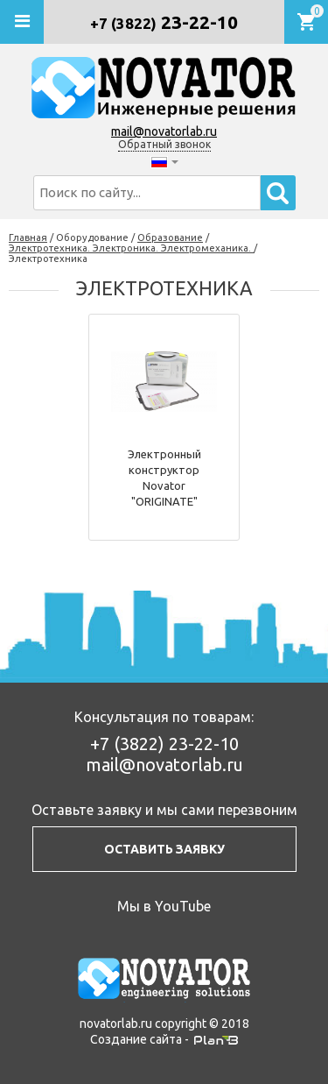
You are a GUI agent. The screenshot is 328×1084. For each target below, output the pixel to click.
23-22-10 (164, 21)
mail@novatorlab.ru (164, 131)
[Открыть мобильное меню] (22, 22)
